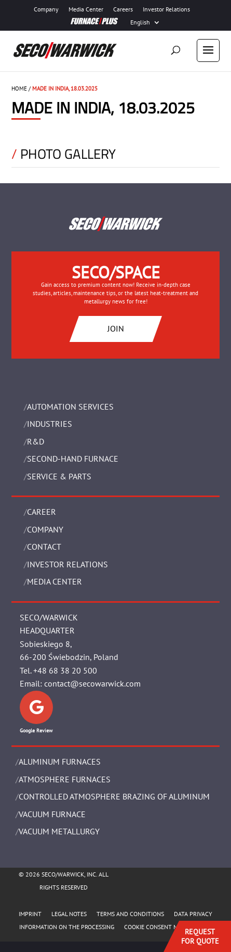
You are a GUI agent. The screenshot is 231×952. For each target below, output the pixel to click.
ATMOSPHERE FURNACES (65, 779)
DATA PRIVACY (193, 914)
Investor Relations (166, 9)
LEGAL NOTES (69, 914)
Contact (44, 546)
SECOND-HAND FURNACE (72, 458)
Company (46, 9)
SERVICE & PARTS (59, 476)
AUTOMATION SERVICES (70, 406)
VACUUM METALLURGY (59, 831)
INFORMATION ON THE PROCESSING (66, 927)
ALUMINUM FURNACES (60, 761)
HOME (19, 88)
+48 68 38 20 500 (65, 670)
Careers (123, 9)
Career (41, 511)
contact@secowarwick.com (92, 683)
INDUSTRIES (49, 423)
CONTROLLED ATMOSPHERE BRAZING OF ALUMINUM (114, 796)
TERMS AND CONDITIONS (130, 914)
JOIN (115, 328)
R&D (35, 441)
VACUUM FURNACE (52, 814)
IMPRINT (30, 914)
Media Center (86, 9)
